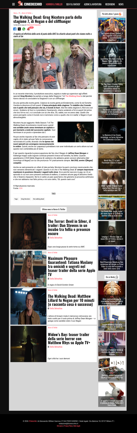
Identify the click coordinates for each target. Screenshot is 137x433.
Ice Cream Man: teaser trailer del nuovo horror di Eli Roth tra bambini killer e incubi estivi (112, 213)
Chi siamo (60, 426)
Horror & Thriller (54, 4)
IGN (20, 188)
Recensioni (110, 4)
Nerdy (112, 297)
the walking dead (38, 199)
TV (19, 13)
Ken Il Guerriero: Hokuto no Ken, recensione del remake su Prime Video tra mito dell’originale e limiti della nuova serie (111, 265)
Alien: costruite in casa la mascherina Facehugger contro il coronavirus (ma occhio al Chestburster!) (112, 302)
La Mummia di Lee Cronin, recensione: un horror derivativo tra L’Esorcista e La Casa (112, 137)
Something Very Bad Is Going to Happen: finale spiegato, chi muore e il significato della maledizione (112, 62)
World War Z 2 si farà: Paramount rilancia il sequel (112, 161)
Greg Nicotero (25, 199)
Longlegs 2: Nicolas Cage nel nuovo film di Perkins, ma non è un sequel (112, 238)
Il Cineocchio (33, 421)
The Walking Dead (73, 96)
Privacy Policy (68, 426)
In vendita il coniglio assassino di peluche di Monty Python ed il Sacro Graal (111, 403)
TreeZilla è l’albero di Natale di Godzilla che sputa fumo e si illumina (112, 352)
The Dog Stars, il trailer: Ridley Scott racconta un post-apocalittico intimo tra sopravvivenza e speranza (112, 87)
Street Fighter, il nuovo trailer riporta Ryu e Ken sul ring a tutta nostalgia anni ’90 (111, 188)
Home (15, 13)
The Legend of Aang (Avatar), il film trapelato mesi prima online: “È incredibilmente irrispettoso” (112, 36)
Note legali (77, 426)
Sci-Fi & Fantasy (73, 4)
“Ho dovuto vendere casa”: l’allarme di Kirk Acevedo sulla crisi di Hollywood (112, 111)
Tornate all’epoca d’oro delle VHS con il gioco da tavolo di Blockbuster (112, 326)
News (121, 4)
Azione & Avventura (92, 4)
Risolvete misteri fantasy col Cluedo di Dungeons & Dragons (112, 376)
